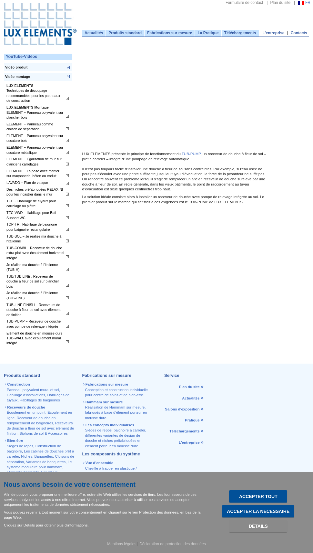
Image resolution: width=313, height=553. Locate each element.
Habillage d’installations (26, 395)
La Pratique (207, 33)
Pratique (192, 420)
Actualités (94, 33)
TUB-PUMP (191, 154)
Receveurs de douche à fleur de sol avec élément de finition (40, 428)
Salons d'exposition (182, 409)
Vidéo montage (17, 77)
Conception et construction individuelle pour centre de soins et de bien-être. (116, 389)
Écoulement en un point (26, 412)
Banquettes (44, 456)
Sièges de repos (20, 446)
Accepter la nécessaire (258, 511)
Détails (258, 526)
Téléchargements (240, 33)
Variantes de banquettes (46, 462)
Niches (26, 456)
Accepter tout (258, 496)
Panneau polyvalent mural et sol (33, 390)
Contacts (299, 33)
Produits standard (125, 33)
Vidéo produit (16, 67)
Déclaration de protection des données (172, 544)
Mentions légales (121, 544)
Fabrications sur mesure (169, 33)
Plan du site (280, 2)
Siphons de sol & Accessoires (43, 433)
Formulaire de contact (244, 2)
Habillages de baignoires (40, 400)
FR (304, 2)
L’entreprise (274, 33)
